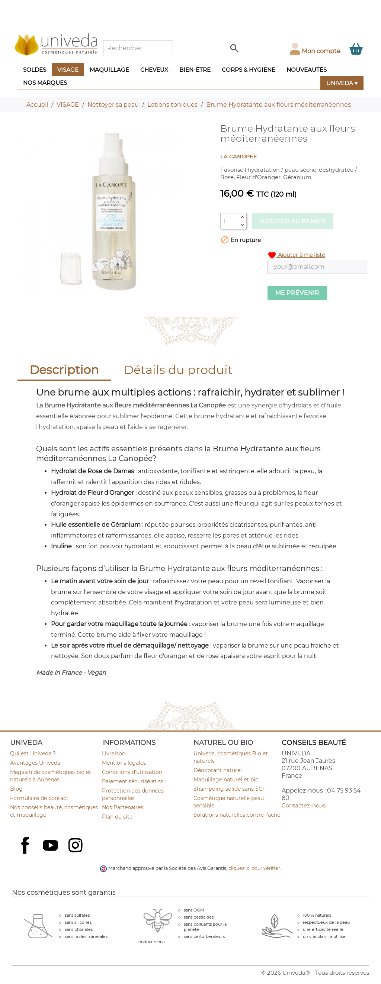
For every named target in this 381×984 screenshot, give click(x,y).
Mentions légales (124, 762)
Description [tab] (64, 369)
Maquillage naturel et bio (226, 779)
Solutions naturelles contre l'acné (236, 815)
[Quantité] (229, 221)
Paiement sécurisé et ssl (133, 781)
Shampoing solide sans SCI (228, 788)
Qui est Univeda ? (33, 753)
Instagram (76, 846)
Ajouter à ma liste (296, 255)
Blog (16, 788)
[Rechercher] (138, 48)
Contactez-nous (304, 805)
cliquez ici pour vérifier (254, 868)
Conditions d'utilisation (132, 772)
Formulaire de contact (39, 798)
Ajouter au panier (293, 221)
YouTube (51, 846)
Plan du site (117, 816)
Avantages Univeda (35, 762)
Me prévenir (297, 292)
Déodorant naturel (217, 770)
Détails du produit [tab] (178, 369)
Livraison (113, 753)
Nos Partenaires (122, 807)
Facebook (26, 853)
